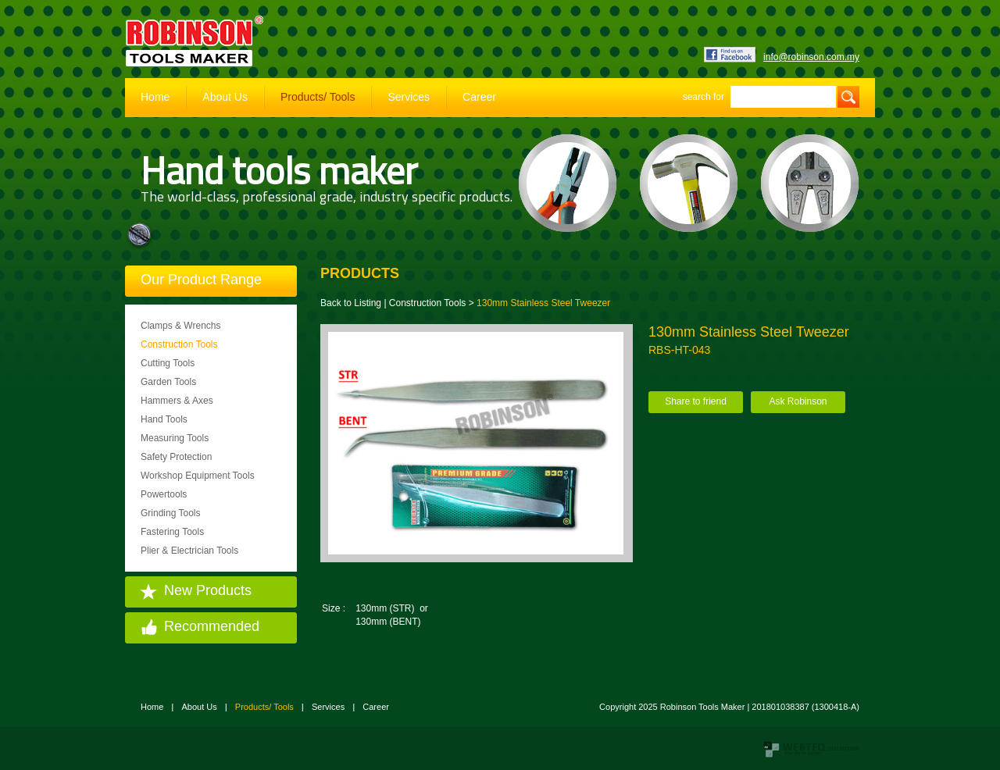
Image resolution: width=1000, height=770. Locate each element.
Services (409, 97)
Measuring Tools (175, 438)
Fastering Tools (172, 531)
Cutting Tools (168, 363)
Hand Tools (164, 419)
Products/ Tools (317, 97)
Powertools (164, 494)
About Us (225, 97)
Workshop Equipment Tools (198, 475)
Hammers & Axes (177, 400)
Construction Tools (179, 344)
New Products (208, 590)
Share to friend (696, 401)
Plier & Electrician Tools (189, 550)
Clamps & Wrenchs (180, 325)
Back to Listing (350, 303)
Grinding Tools (171, 513)
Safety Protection (176, 456)
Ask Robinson (798, 401)
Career (479, 97)
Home (155, 97)
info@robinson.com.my (811, 57)
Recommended (211, 626)
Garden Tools (168, 381)
